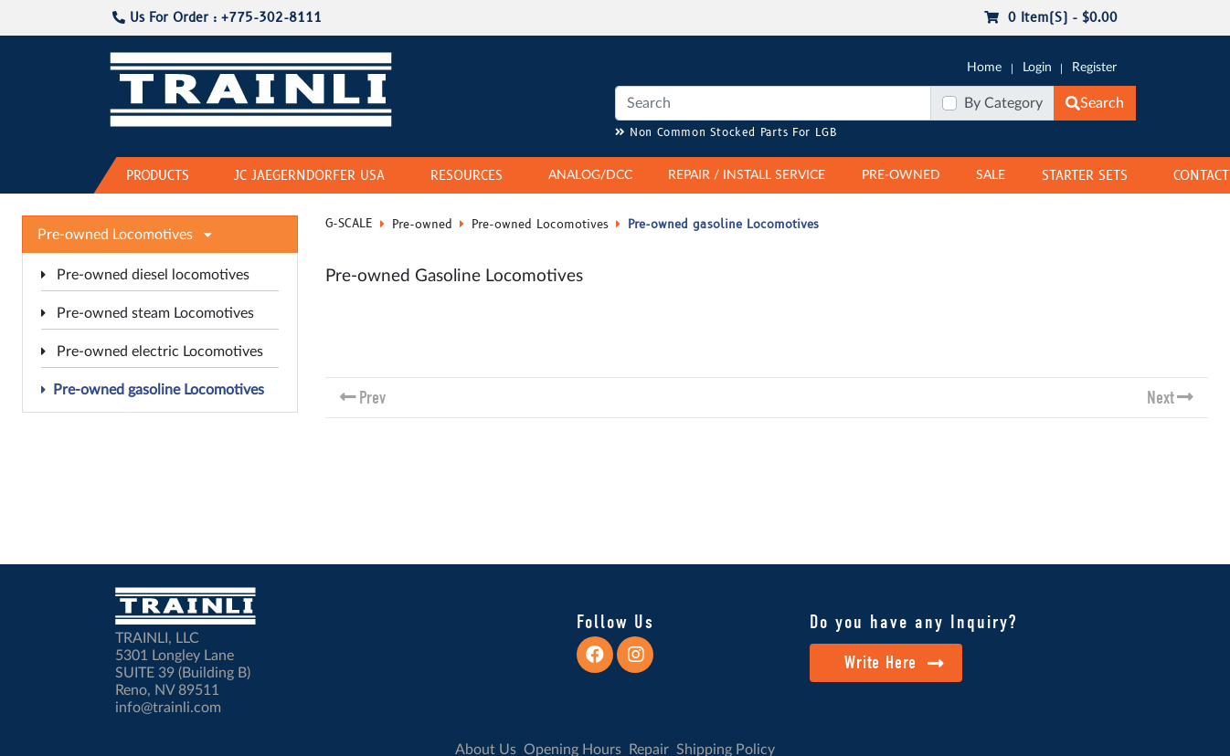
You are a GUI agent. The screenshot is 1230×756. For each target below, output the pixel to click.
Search (1095, 103)
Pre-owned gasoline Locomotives (152, 390)
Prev (372, 397)
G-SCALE (349, 223)
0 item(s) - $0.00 (1051, 17)
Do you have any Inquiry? (913, 622)
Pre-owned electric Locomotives (152, 351)
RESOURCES (466, 175)
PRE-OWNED (901, 175)
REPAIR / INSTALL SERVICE (746, 175)
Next (1160, 397)
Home (984, 67)
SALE (990, 175)
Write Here (894, 662)
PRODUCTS (157, 175)
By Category (1003, 103)
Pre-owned (422, 224)
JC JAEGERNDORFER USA (309, 175)
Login (1037, 67)
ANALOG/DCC (590, 175)
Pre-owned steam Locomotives (147, 313)
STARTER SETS (1085, 175)
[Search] (773, 103)
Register (1094, 67)
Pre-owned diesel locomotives (145, 275)
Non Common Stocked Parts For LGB (726, 133)
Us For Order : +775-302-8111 (217, 17)
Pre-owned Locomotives (540, 224)
